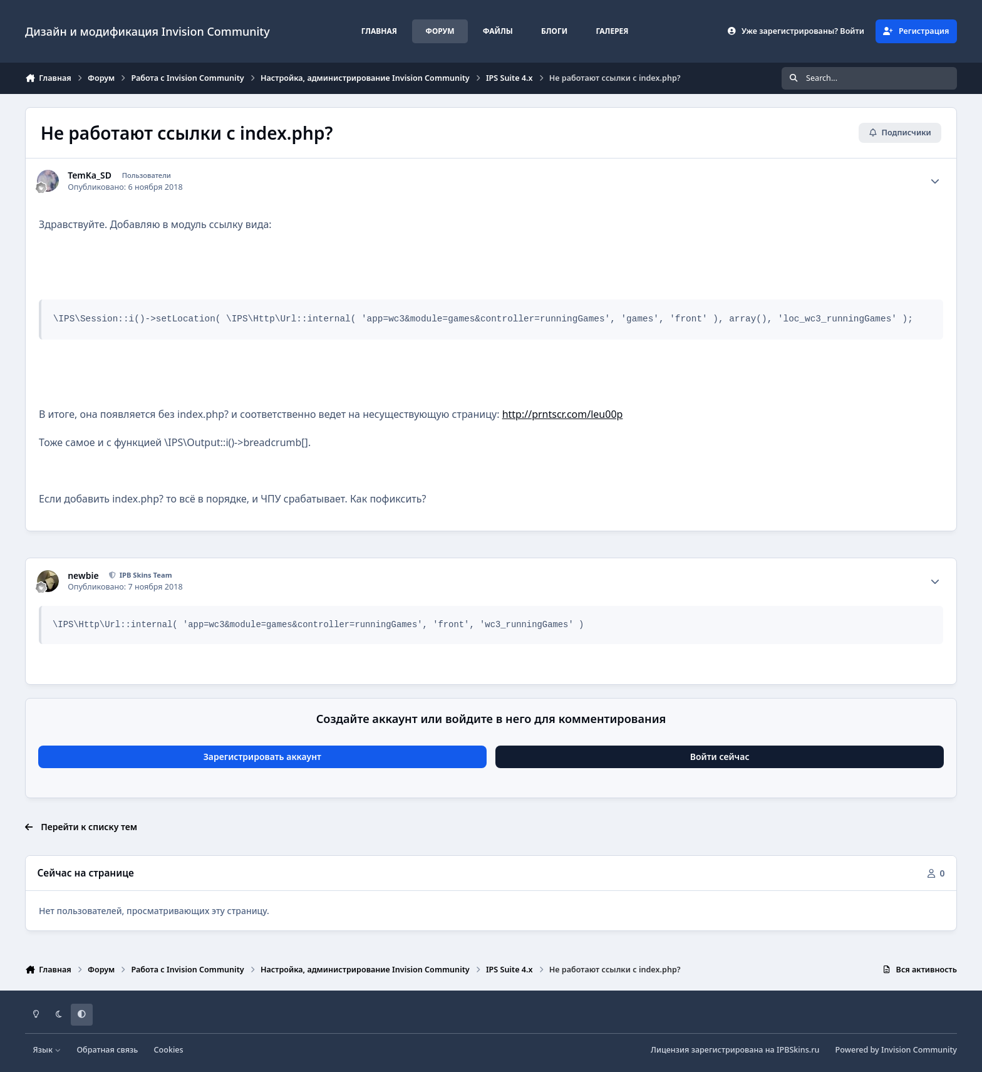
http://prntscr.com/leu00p (562, 414)
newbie (83, 575)
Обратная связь (107, 1049)
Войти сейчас (720, 756)
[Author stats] (935, 181)
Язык (47, 1049)
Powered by (896, 1049)
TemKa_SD (89, 175)
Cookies (168, 1049)
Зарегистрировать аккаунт (262, 756)
